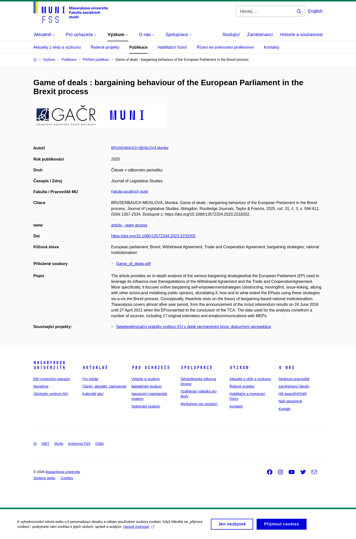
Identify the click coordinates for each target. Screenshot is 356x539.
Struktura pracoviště (294, 379)
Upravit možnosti (138, 528)
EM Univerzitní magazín (51, 379)
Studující (231, 34)
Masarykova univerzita (49, 365)
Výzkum (239, 367)
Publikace (138, 47)
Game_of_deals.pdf (133, 264)
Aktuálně (95, 367)
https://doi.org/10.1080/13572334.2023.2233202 (153, 236)
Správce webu (44, 478)
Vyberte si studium (146, 379)
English (315, 11)
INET (45, 444)
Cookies (67, 478)
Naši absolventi (290, 401)
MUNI (58, 444)
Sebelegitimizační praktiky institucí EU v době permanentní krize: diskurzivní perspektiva (193, 327)
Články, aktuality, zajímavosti (104, 386)
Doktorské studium (146, 406)
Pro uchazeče (151, 367)
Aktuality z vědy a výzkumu (57, 47)
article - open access (129, 225)
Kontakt (284, 409)
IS (35, 444)
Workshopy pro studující (199, 404)
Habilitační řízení (172, 47)
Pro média (90, 379)
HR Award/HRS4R (293, 394)
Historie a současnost (301, 34)
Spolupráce (196, 367)
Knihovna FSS (79, 444)
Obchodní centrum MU (50, 394)
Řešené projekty (105, 47)
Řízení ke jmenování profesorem (225, 47)
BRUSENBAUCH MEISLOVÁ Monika (140, 148)
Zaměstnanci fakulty (294, 386)
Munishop (40, 386)
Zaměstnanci (260, 34)
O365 (99, 444)
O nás (287, 367)
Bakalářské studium (147, 386)
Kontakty (271, 47)
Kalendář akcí (93, 394)
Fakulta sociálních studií (129, 191)
